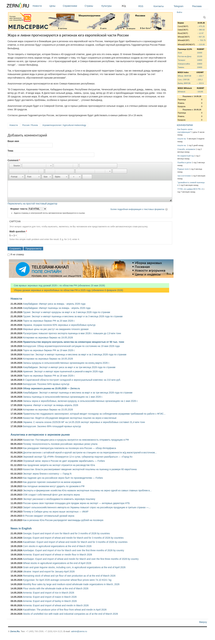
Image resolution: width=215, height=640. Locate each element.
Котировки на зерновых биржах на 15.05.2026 (48, 409)
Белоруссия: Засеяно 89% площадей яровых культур (52, 426)
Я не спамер (17, 254)
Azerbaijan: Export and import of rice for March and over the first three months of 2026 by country (73, 550)
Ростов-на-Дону (184, 56)
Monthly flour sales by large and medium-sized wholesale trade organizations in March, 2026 (71, 584)
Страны (92, 6)
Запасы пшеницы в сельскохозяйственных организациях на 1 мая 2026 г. (63, 396)
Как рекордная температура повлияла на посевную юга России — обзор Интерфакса (69, 448)
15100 (199, 56)
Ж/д (124, 6)
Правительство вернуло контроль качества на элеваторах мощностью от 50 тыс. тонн (73, 342)
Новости (40, 6)
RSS (140, 6)
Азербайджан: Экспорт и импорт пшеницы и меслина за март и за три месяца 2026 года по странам (77, 392)
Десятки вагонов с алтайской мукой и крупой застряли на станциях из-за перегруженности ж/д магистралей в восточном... (90, 452)
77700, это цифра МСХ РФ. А (190, 189)
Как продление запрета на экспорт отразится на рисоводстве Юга (59, 465)
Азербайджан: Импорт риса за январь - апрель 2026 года (54, 303)
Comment (14, 160)
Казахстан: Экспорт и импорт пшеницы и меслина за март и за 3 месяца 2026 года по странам (74, 354)
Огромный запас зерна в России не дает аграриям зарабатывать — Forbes (64, 461)
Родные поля (183, 169)
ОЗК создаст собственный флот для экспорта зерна (51, 494)
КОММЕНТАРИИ (185, 125)
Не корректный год (185, 156)
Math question (18, 231)
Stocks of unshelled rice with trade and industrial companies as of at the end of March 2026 (70, 613)
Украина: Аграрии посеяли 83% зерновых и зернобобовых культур (59, 325)
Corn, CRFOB (183, 80)
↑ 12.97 (201, 33)
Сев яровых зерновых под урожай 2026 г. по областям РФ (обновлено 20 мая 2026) (58, 285)
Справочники (73, 6)
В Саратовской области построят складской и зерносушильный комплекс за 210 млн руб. (72, 379)
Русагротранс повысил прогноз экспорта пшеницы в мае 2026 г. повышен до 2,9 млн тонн (72, 333)
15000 (199, 53)
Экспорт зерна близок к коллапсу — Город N (47, 473)
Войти (179, 12)
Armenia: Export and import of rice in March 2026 (48, 592)
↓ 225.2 (199, 80)
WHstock (181, 92)
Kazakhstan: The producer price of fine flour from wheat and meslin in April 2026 (64, 609)
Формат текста (19, 208)
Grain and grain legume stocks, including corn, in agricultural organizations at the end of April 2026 (74, 567)
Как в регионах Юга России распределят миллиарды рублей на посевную (63, 520)
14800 (199, 60)
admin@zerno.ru (79, 631)
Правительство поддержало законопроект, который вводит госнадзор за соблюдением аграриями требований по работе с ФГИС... (94, 413)
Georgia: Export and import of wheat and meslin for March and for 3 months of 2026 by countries (73, 537)
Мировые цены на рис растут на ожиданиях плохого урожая (56, 329)
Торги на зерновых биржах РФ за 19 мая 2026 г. (49, 350)
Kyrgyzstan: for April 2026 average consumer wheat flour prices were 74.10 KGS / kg (67, 580)
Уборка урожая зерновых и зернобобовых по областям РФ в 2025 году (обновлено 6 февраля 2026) (67, 290)
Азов (180, 53)
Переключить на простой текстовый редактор (32, 203)
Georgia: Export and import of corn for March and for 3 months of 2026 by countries (66, 533)
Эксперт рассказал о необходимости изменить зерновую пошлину (59, 499)
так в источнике (184, 176)
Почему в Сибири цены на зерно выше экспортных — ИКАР (55, 511)
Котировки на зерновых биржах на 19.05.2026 (48, 337)
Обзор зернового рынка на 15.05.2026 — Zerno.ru (51, 388)
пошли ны (181, 139)
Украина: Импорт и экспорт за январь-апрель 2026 (50, 405)
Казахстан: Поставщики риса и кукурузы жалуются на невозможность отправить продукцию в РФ (76, 439)
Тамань (181, 67)
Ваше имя (13, 141)
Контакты (159, 6)
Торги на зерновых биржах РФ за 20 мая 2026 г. (49, 320)
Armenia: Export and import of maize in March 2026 (50, 597)
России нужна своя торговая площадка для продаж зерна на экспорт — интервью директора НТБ (76, 503)
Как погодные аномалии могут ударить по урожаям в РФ (53, 486)
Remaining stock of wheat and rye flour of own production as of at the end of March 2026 (69, 575)
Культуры (110, 6)
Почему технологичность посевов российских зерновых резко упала (60, 444)
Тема (10, 150)
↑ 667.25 (201, 37)
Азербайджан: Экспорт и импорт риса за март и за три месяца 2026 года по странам (69, 367)
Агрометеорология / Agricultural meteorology (64, 125)
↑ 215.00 (201, 44)
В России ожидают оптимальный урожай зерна (48, 515)
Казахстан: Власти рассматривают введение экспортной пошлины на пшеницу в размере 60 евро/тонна (80, 469)
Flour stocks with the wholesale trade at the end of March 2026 (55, 588)
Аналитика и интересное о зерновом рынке (40, 434)
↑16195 (200, 92)
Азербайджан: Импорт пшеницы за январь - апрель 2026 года (56, 308)
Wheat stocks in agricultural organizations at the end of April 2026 (57, 563)
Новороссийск (184, 64)
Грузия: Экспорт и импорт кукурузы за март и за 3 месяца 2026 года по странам (66, 312)
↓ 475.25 (201, 26)
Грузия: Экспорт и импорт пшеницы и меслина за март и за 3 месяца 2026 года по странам (72, 316)
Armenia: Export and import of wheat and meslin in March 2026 (56, 605)
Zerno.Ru (15, 631)
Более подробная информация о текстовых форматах (137, 209)
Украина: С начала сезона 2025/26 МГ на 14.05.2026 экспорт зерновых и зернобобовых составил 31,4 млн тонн (84, 422)
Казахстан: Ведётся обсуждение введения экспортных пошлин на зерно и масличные (70, 418)
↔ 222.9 (199, 83)
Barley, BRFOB (184, 83)
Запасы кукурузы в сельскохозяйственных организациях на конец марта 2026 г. (66, 363)
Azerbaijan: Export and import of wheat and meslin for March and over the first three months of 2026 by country (81, 559)
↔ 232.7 (199, 76)
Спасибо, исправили (186, 149)
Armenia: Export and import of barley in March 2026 (50, 601)
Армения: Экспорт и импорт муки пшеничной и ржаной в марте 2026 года (63, 371)
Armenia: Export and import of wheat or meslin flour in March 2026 (57, 554)
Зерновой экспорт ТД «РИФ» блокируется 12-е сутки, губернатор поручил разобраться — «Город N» (78, 456)
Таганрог (181, 60)
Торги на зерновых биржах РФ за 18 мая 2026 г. (49, 375)
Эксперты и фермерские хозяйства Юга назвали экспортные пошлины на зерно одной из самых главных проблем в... (87, 490)
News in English (21, 528)
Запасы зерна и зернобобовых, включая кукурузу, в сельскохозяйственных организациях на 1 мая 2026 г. (80, 401)
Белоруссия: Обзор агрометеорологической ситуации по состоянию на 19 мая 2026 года (71, 346)
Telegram (178, 6)
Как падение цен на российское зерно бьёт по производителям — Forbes (63, 478)
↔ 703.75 (202, 40)
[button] (15, 165)
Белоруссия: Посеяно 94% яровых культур (46, 384)
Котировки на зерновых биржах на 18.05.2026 (48, 358)
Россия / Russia (30, 125)
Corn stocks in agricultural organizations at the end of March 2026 (57, 546)
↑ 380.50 (201, 30)
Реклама (197, 6)
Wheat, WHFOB (184, 76)
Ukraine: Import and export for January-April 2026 (49, 571)
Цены (55, 6)
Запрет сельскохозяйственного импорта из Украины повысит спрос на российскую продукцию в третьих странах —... (86, 507)
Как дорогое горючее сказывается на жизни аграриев (52, 482)
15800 (199, 64)
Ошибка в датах (184, 162)
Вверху (203, 622)
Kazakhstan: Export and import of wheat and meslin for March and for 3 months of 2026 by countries (75, 542)
